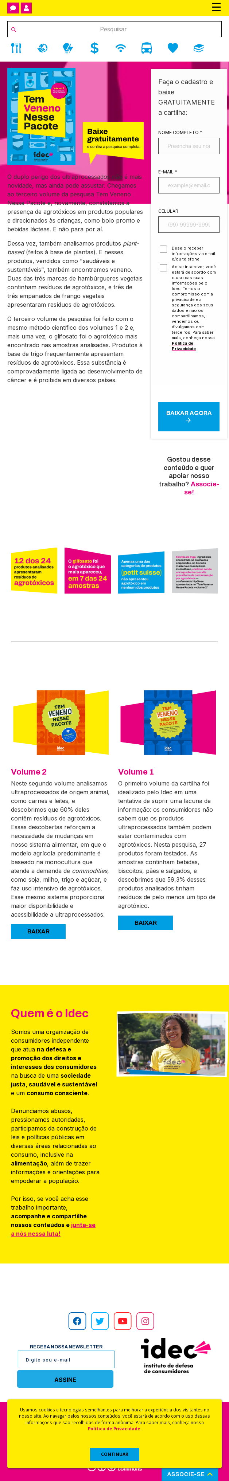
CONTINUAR (114, 1454)
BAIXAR (38, 931)
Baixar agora (189, 416)
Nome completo (180, 132)
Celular (168, 211)
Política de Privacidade (114, 1428)
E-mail (167, 172)
